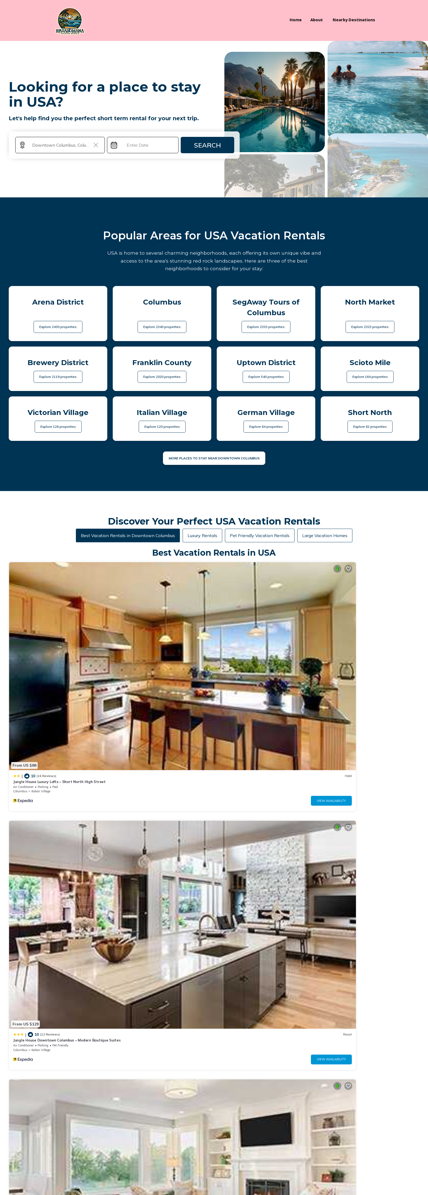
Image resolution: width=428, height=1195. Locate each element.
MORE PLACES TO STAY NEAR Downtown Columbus (214, 453)
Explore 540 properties (266, 371)
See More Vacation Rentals (214, 786)
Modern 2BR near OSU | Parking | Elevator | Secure (367, 738)
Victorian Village (353, 638)
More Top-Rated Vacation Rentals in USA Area (214, 1030)
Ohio (326, 748)
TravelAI (78, 1180)
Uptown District (146, 748)
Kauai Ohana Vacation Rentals (92, 1171)
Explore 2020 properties (162, 371)
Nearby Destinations (355, 18)
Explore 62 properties (370, 421)
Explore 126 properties (58, 421)
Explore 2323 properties (370, 322)
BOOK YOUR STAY (214, 1157)
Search (207, 140)
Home (299, 18)
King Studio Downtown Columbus (146, 738)
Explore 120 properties (162, 421)
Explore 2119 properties (58, 371)
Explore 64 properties (266, 421)
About (319, 18)
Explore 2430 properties (58, 322)
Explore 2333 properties (266, 322)
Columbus (20, 638)
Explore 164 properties (370, 371)
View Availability (83, 647)
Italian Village (40, 638)
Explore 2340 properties (162, 322)
